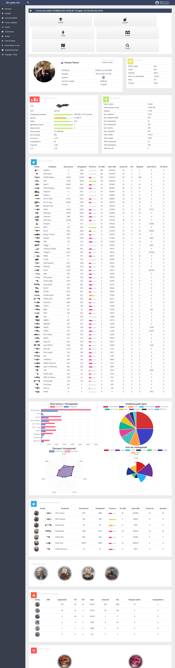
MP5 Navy (47, 193)
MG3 (45, 286)
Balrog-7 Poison (49, 208)
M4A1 (45, 183)
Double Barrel (48, 268)
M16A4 (46, 211)
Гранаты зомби (43, 622)
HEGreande (47, 147)
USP (45, 344)
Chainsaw (46, 190)
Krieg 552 (46, 315)
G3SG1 (46, 279)
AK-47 (45, 204)
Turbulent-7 (47, 333)
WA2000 (46, 297)
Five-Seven (47, 358)
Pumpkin (46, 197)
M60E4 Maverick (49, 336)
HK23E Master (48, 151)
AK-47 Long (47, 175)
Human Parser (107, 36)
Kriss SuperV (48, 326)
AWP (45, 283)
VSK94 (45, 304)
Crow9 (45, 233)
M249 (45, 365)
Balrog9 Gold (48, 179)
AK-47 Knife (47, 172)
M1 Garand (47, 251)
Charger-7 (47, 226)
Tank (45, 290)
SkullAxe (46, 143)
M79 (45, 154)
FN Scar (46, 361)
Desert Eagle (47, 254)
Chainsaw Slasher (49, 222)
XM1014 (46, 240)
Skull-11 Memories (50, 340)
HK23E (46, 301)
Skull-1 (45, 261)
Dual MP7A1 (48, 318)
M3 (44, 329)
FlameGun (47, 276)
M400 (45, 229)
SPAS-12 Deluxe (49, 351)
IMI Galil (46, 322)
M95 (45, 215)
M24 (45, 247)
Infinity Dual (47, 272)
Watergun (47, 186)
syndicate (103, 54)
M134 (45, 243)
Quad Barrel (47, 258)
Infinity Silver (48, 347)
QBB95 (46, 293)
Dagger (46, 218)
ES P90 (46, 265)
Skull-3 (45, 158)
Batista (46, 311)
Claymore (46, 165)
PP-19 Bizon (47, 308)
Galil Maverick (48, 236)
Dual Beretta (48, 354)
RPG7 (45, 201)
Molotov (46, 168)
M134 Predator (48, 161)
